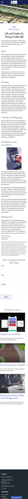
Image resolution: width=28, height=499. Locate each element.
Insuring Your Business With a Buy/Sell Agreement (12, 396)
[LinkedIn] (5, 489)
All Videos (3, 496)
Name (2, 265)
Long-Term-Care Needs (10, 334)
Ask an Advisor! (16, 497)
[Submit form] (6, 297)
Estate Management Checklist (12, 364)
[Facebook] (2, 489)
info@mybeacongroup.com (7, 486)
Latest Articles (4, 494)
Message (3, 284)
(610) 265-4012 (8, 477)
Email (2, 275)
